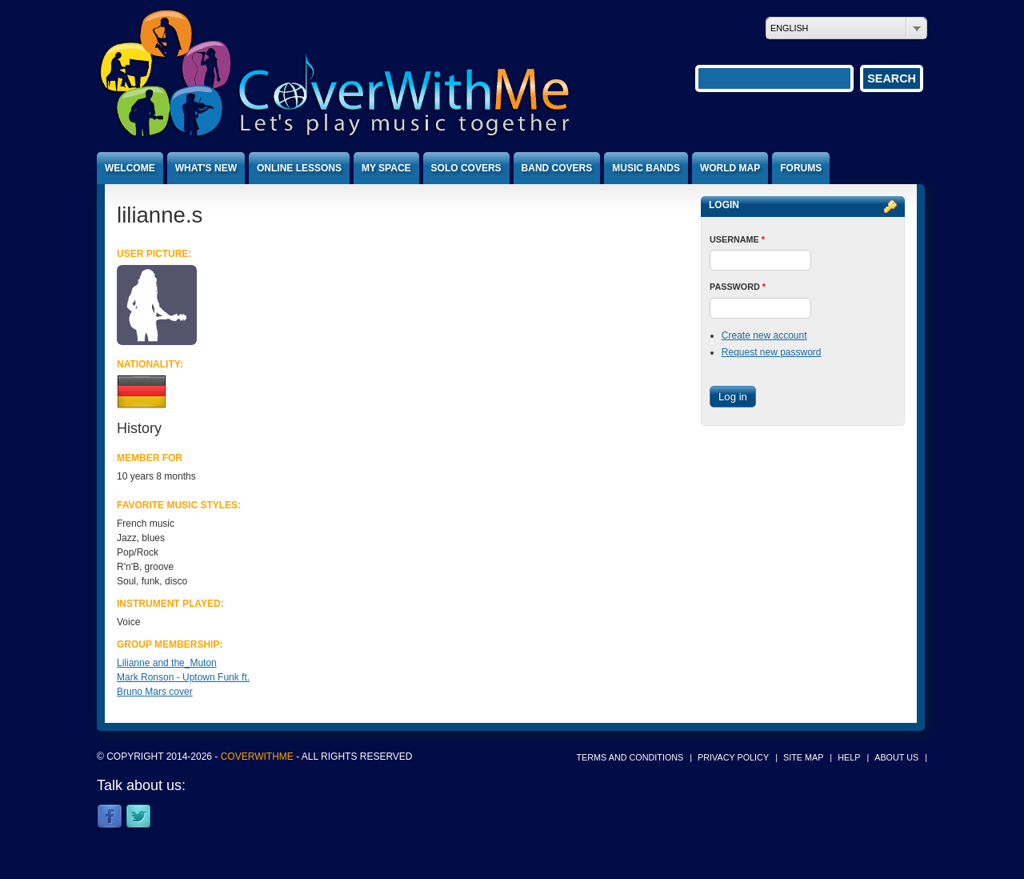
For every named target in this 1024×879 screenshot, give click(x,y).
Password (738, 286)
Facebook (109, 817)
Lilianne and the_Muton (167, 662)
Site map (803, 757)
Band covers (557, 168)
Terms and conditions (630, 757)
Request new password (772, 352)
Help (849, 757)
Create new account (764, 335)
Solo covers (466, 168)
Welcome (130, 168)
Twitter (138, 817)
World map (730, 168)
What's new (206, 168)
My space (386, 168)
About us (896, 757)
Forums (801, 168)
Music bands (646, 168)
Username (737, 239)
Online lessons (299, 168)
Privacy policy (733, 757)
